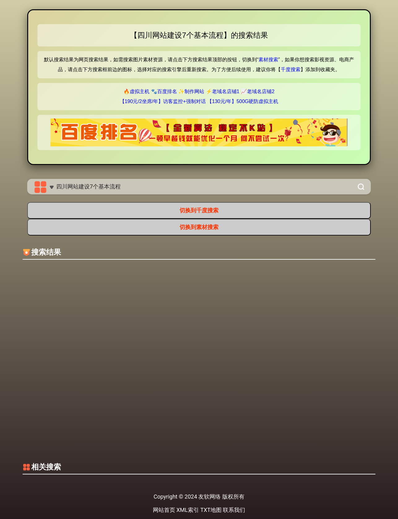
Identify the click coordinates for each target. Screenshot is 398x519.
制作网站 (194, 91)
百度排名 (167, 91)
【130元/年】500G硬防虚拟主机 (242, 101)
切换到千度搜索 (199, 210)
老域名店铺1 (226, 91)
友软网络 (209, 496)
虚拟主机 (139, 91)
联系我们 (234, 510)
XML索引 (187, 510)
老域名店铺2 (261, 91)
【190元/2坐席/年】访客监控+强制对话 (163, 101)
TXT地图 (211, 510)
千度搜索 (291, 69)
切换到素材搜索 (199, 227)
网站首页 (164, 510)
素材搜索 (268, 59)
